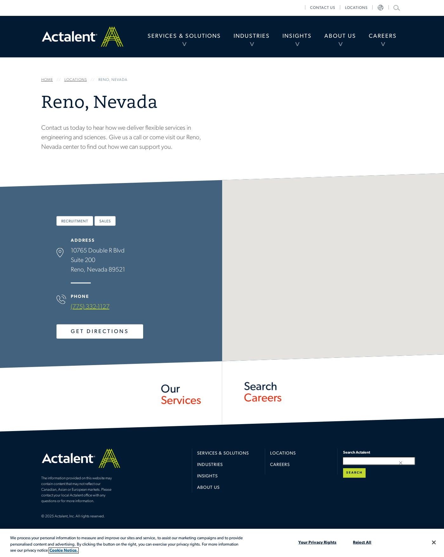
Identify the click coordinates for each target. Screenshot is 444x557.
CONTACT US (322, 8)
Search (354, 473)
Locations (356, 8)
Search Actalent (396, 7)
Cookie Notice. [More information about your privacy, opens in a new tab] (64, 550)
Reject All (362, 542)
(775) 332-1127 (89, 307)
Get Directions (99, 331)
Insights (297, 36)
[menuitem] (184, 36)
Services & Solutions (184, 36)
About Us (340, 36)
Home (82, 36)
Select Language (380, 8)
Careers (383, 36)
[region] (222, 543)
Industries (252, 36)
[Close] (434, 542)
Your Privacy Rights (317, 542)
